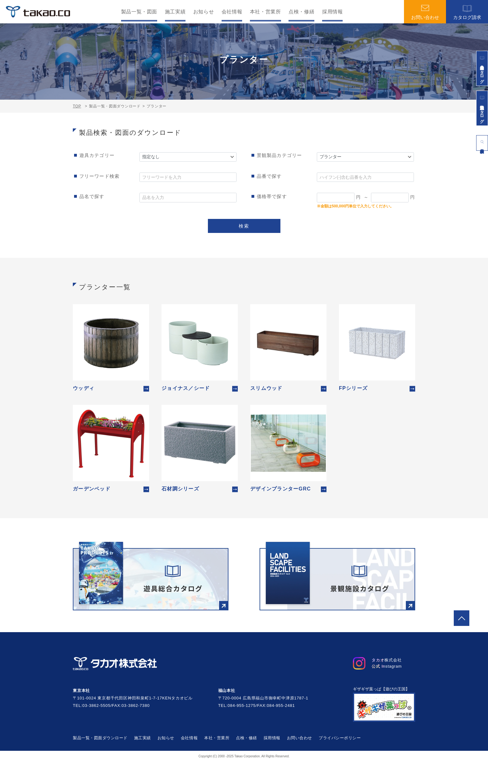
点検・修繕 (301, 11)
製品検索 (482, 141)
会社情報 (232, 11)
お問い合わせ (425, 12)
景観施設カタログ (482, 108)
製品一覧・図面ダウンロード (100, 738)
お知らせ (203, 11)
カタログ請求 (467, 12)
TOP (77, 106)
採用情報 (332, 11)
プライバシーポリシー (340, 738)
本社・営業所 (265, 11)
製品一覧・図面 (139, 11)
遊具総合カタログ (482, 68)
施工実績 (175, 11)
